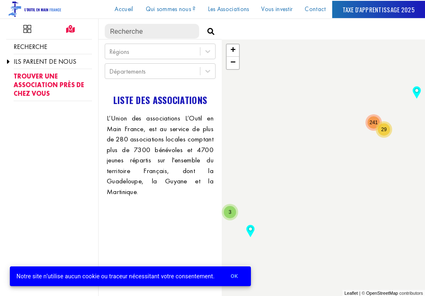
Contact (315, 9)
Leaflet (351, 293)
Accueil (124, 9)
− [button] (233, 63)
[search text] (152, 31)
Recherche (30, 46)
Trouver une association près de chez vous (49, 85)
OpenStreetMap (382, 293)
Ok (234, 276)
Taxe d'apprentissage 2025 (378, 9)
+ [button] (233, 50)
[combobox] (110, 51)
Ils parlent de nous (45, 61)
